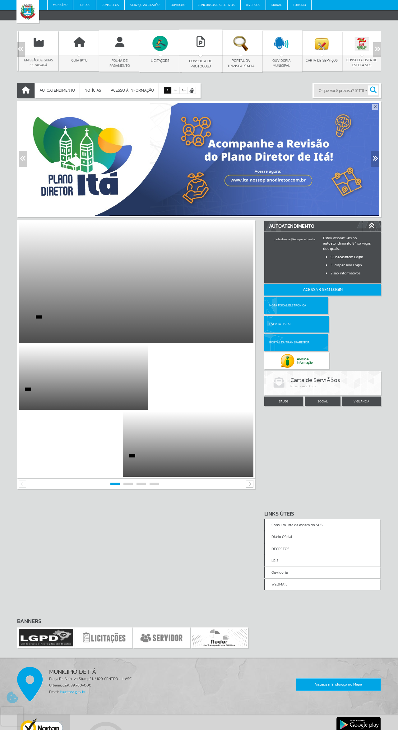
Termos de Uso (199, 718)
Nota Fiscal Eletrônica (287, 305)
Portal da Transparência (289, 324)
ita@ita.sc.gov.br (73, 625)
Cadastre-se (282, 239)
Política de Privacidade (199, 723)
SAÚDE (284, 364)
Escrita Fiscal (339, 305)
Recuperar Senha (303, 239)
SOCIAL (322, 364)
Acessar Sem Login (323, 289)
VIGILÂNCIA (361, 364)
